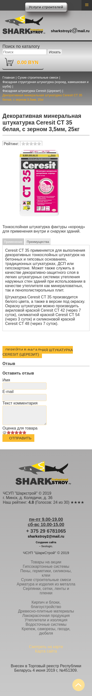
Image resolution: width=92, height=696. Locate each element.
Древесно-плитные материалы (46, 611)
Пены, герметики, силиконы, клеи (46, 573)
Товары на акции (46, 562)
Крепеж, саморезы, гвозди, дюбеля (46, 631)
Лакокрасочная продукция (46, 615)
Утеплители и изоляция (46, 620)
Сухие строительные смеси (46, 580)
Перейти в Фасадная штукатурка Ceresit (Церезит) (37, 352)
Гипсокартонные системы (46, 566)
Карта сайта (46, 651)
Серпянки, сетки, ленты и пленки (46, 590)
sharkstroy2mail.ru (70, 30)
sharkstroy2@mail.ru (46, 536)
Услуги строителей (46, 7)
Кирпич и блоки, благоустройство (46, 604)
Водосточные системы (46, 624)
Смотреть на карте (46, 647)
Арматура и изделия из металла (46, 584)
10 (24, 432)
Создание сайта (46, 542)
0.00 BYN (28, 62)
